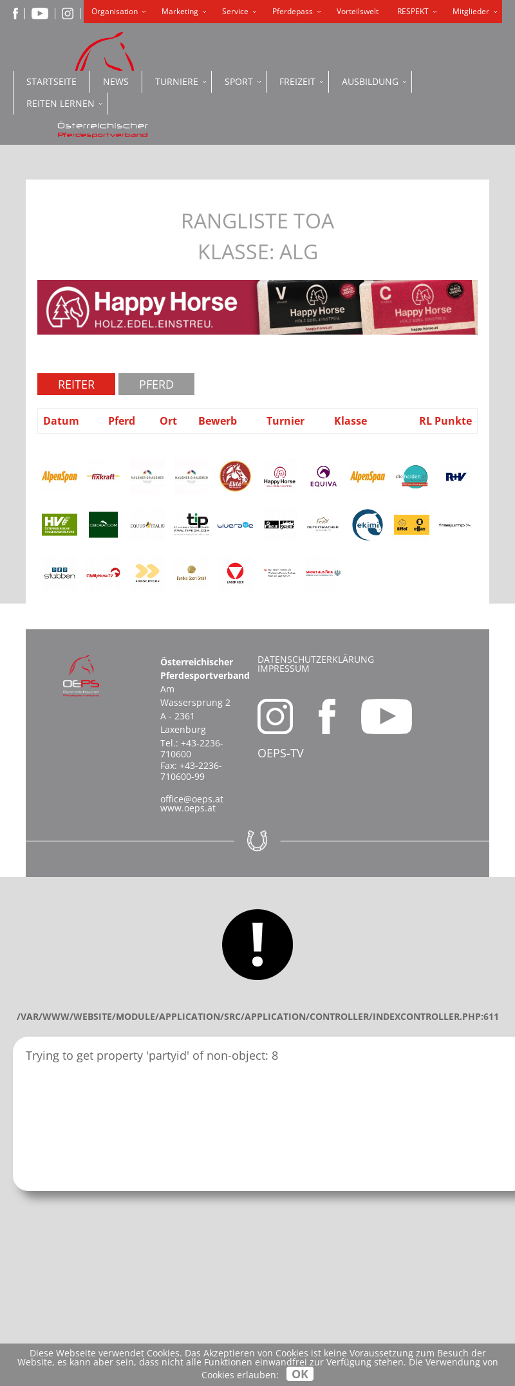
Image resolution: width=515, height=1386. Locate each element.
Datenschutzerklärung (316, 659)
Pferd (156, 384)
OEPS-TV (281, 753)
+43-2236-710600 (191, 748)
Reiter (76, 384)
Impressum (284, 668)
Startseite (51, 81)
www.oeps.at (188, 808)
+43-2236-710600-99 (191, 770)
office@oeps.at (191, 799)
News (116, 81)
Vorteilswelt (358, 11)
